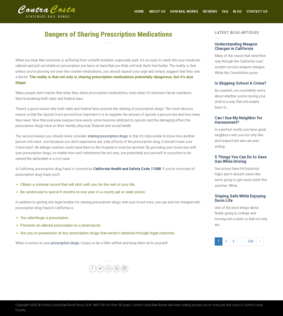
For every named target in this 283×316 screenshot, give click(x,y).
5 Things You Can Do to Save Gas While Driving (241, 159)
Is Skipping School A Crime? (240, 83)
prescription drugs (65, 243)
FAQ (225, 11)
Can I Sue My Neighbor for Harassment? (238, 120)
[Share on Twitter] (100, 268)
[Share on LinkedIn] (124, 268)
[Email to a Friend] (108, 268)
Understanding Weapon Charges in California (236, 46)
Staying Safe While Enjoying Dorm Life (240, 198)
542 (251, 241)
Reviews (210, 11)
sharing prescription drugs (108, 136)
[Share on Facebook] (92, 268)
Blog (237, 11)
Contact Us (257, 11)
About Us (157, 11)
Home (139, 11)
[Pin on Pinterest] (116, 268)
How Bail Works (184, 11)
